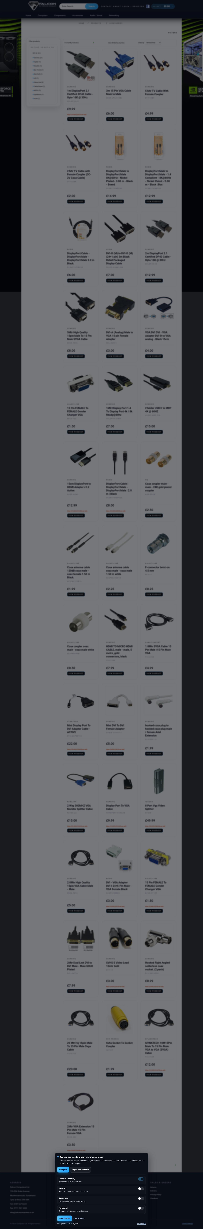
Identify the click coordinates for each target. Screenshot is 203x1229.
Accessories (77, 15)
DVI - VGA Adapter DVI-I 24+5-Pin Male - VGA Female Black (118, 886)
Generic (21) (38, 58)
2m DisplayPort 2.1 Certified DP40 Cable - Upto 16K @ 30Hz (158, 257)
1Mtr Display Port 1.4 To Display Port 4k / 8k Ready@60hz (119, 411)
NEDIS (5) (37, 90)
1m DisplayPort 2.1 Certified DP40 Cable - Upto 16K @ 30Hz (80, 94)
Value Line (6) (38, 82)
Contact (106, 6)
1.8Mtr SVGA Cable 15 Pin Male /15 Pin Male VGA (158, 650)
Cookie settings (187, 1224)
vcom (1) (37, 99)
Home (28, 15)
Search (92, 6)
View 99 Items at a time (116, 43)
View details (141, 1224)
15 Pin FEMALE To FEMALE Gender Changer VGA (77, 411)
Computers (43, 15)
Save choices (64, 1218)
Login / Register (133, 6)
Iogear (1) (37, 62)
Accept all (63, 1170)
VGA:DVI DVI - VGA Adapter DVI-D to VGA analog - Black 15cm (158, 336)
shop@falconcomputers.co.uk (22, 1212)
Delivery (153, 1191)
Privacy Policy (155, 1194)
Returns (153, 1187)
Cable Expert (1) (39, 86)
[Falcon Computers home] (42, 6)
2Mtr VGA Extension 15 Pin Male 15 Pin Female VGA (80, 1130)
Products (96, 23)
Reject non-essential (80, 1170)
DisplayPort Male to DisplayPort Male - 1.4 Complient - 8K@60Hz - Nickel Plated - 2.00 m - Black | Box (158, 177)
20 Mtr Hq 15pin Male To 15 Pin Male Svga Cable (79, 1046)
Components (60, 15)
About (117, 6)
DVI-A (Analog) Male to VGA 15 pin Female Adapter (119, 336)
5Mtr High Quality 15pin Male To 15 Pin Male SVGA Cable (79, 336)
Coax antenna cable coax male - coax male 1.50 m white (119, 571)
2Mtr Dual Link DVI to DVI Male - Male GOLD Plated (80, 966)
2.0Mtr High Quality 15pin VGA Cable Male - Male (80, 886)
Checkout (154, 1198)
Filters (172, 33)
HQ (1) (36, 78)
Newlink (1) (38, 66)
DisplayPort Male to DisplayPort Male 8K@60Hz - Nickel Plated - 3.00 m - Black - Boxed (119, 177)
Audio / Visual (96, 15)
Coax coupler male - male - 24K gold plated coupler (158, 487)
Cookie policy (79, 1218)
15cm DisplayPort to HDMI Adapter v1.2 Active (79, 487)
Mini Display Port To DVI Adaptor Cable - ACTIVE (78, 729)
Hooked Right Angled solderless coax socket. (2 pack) (157, 966)
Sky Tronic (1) (38, 70)
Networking (114, 15)
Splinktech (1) (39, 95)
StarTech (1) (38, 74)
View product (76, 119)
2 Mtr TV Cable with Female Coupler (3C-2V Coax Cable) (79, 174)
